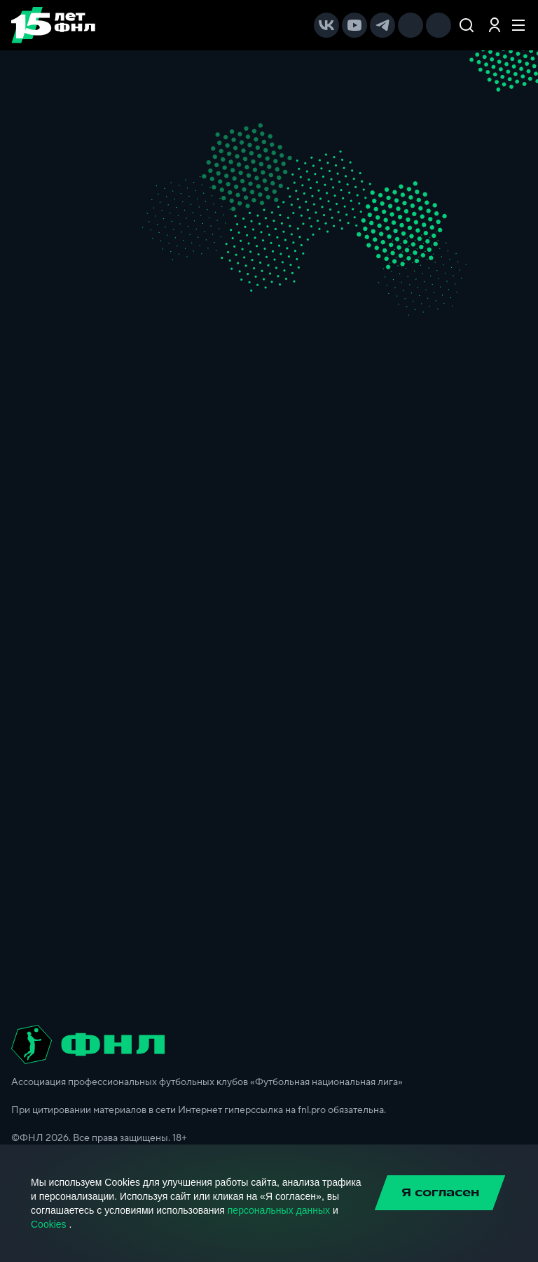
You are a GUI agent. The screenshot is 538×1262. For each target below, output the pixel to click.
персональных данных (279, 1210)
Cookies (49, 1224)
